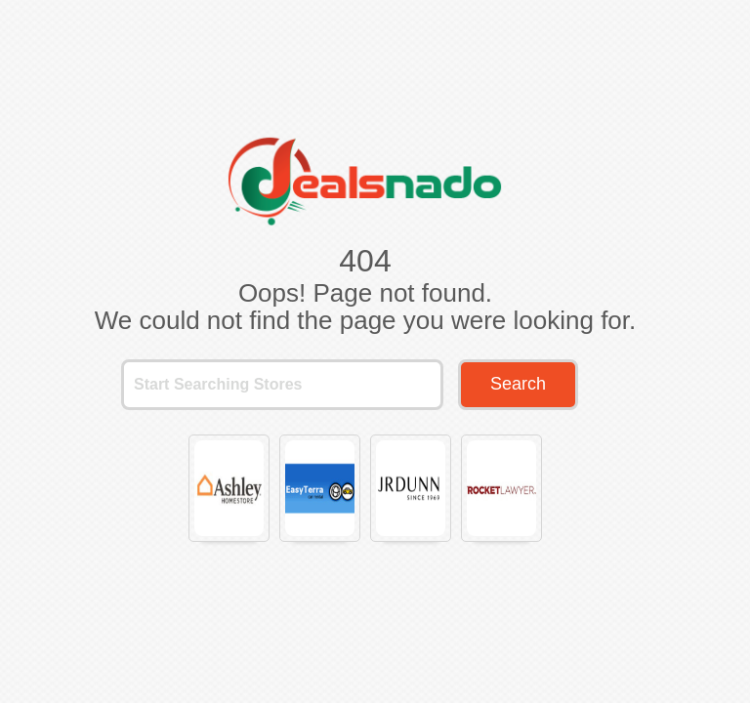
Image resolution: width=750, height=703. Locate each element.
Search (518, 383)
